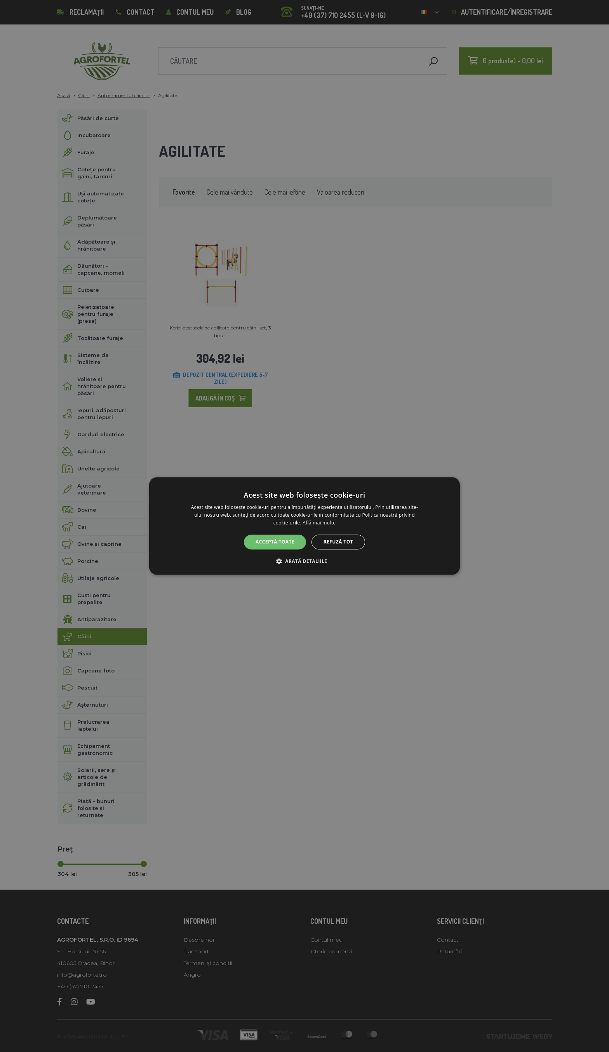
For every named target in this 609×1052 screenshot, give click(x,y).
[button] (304, 561)
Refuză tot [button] (338, 541)
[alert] (304, 526)
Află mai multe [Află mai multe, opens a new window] (319, 522)
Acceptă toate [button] (275, 541)
